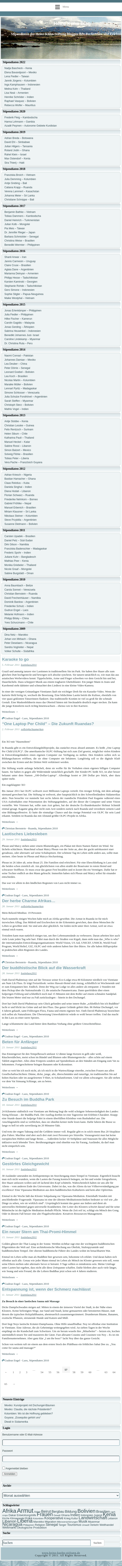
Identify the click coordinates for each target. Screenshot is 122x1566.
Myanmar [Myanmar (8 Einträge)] (94, 1521)
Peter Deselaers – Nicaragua (20, 643)
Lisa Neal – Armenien (16, 92)
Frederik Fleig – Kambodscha (21, 117)
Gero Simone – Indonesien (19, 289)
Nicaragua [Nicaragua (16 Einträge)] (12, 1524)
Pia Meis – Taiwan (14, 228)
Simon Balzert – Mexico (17, 450)
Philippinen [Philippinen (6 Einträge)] (28, 1525)
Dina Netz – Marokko (16, 634)
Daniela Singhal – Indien (18, 487)
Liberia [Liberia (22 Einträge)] (24, 1521)
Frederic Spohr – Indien (17, 552)
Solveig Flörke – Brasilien (18, 454)
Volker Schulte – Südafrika (19, 651)
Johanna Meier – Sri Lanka (19, 195)
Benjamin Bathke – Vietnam (20, 212)
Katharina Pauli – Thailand (19, 437)
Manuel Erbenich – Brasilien (20, 507)
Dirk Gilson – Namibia (16, 544)
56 (58, 1372)
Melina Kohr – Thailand (17, 88)
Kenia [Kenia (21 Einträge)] (109, 1514)
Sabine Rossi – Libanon (17, 445)
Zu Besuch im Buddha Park (28, 1099)
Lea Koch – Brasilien (16, 376)
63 (106, 1372)
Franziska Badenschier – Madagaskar (25, 548)
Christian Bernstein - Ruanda (20, 828)
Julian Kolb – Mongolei (17, 224)
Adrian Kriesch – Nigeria (18, 474)
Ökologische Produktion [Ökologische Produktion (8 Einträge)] (32, 1527)
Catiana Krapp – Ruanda (18, 187)
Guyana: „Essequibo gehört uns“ (22, 1417)
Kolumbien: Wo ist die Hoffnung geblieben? (28, 1413)
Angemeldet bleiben (15, 1468)
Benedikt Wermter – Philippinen (22, 244)
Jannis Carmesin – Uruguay (20, 261)
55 (50, 1372)
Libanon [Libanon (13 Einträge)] (9, 1521)
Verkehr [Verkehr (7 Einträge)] (94, 1524)
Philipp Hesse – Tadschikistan (21, 277)
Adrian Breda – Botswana (18, 138)
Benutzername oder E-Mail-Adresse (22, 1434)
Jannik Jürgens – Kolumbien (20, 80)
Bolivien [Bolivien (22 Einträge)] (87, 1511)
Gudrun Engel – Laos (16, 610)
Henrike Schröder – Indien (19, 97)
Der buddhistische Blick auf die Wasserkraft (44, 968)
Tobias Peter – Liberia (16, 458)
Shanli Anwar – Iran (15, 257)
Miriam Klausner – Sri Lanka (20, 511)
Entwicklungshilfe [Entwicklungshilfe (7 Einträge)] (26, 1515)
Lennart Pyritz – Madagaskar (20, 388)
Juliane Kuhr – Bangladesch (20, 556)
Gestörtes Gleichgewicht (25, 1164)
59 (82, 1372)
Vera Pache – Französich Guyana (23, 462)
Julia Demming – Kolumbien (20, 179)
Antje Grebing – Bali (15, 183)
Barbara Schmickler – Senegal (21, 236)
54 (42, 1372)
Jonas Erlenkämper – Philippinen (22, 310)
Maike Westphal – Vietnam (19, 298)
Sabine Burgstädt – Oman (19, 573)
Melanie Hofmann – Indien (19, 614)
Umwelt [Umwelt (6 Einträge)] (86, 1525)
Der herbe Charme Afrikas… (28, 901)
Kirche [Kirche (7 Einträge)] (5, 1518)
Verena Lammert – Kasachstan (21, 191)
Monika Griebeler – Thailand (20, 565)
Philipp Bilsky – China (16, 618)
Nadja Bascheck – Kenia (18, 68)
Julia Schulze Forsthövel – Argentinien (25, 396)
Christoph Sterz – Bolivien (19, 404)
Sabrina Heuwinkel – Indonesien (22, 330)
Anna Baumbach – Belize (18, 585)
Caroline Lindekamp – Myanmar (22, 339)
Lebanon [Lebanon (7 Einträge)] (113, 1518)
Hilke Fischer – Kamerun (18, 318)
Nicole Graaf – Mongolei (18, 569)
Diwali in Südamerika (16, 1421)
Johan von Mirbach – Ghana (20, 639)
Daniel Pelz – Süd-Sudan (18, 540)
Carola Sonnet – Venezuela (19, 589)
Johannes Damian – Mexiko (20, 359)
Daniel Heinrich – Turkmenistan (22, 220)
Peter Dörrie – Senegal (17, 368)
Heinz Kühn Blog (72, 23)
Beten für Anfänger (20, 1042)
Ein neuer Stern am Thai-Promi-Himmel (39, 1232)
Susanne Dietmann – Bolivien (21, 524)
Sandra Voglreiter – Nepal (18, 647)
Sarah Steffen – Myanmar (18, 400)
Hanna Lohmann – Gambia (19, 121)
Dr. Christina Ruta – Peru (18, 343)
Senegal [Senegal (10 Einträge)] (52, 1524)
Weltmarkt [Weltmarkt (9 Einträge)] (9, 1527)
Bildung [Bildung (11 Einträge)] (71, 1512)
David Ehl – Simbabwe (17, 142)
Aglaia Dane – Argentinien (19, 269)
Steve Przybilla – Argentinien (20, 519)
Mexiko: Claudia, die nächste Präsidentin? (27, 1409)
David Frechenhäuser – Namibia (22, 597)
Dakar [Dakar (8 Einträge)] (12, 1515)
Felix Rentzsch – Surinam (18, 429)
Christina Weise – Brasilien (19, 240)
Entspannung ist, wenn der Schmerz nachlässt (46, 1289)
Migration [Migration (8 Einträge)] (50, 1521)
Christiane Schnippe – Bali (19, 199)
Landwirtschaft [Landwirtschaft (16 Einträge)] (93, 1517)
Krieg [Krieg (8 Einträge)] (67, 1518)
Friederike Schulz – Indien (19, 606)
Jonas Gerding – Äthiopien (19, 326)
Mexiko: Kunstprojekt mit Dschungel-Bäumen (29, 1405)
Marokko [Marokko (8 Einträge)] (38, 1521)
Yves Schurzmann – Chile (18, 622)
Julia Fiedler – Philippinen (18, 314)
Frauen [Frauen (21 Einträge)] (45, 1514)
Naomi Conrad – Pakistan (18, 355)
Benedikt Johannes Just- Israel (21, 335)
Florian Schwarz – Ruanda (19, 495)
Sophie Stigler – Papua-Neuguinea (23, 294)
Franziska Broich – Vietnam (19, 174)
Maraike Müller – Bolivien (18, 384)
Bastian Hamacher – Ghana (20, 478)
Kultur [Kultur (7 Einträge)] (74, 1518)
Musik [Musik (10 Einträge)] (83, 1521)
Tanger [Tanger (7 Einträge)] (62, 1524)
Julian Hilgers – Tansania (18, 146)
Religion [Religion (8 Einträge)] (40, 1524)
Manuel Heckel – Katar (17, 441)
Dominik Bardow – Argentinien (21, 601)
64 (114, 1372)
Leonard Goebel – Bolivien (19, 372)
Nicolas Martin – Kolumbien (19, 380)
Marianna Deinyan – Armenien (21, 273)
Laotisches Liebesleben (24, 834)
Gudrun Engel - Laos (16, 718)
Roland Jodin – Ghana (16, 150)
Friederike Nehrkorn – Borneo (21, 499)
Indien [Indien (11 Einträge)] (75, 1515)
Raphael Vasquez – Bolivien (20, 101)
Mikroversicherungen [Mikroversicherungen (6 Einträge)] (67, 1522)
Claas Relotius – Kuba (16, 483)
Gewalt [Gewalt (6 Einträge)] (57, 1515)
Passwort (7, 1451)
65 (5, 1384)
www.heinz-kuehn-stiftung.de (61, 1552)
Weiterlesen (10, 711)
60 (90, 1372)
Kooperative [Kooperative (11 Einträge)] (53, 1518)
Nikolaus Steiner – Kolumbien (21, 515)
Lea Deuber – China (15, 363)
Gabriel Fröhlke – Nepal (17, 503)
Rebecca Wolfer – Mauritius (19, 105)
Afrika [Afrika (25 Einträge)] (9, 1511)
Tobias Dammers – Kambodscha (22, 216)
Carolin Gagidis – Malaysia (19, 322)
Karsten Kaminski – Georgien (20, 281)
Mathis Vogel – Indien (16, 409)
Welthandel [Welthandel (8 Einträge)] (106, 1524)
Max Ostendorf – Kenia (17, 158)
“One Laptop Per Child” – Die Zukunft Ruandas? (48, 724)
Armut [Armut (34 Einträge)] (25, 1510)
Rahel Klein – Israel (15, 154)
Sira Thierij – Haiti (14, 162)
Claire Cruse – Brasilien (17, 265)
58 (74, 1372)
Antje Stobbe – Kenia (16, 421)
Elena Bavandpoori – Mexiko (20, 72)
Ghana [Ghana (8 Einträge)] (65, 1515)
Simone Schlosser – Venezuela (21, 392)
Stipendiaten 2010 (39, 718)
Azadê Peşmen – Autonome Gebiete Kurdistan (30, 125)
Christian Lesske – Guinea (19, 425)
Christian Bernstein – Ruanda (21, 593)
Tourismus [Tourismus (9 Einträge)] (74, 1524)
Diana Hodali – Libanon (17, 491)
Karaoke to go (15, 659)
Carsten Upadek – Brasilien (19, 536)
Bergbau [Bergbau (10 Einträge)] (58, 1511)
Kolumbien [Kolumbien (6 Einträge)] (38, 1518)
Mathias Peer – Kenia (16, 560)
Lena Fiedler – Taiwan (16, 76)
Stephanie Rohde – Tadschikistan (23, 285)
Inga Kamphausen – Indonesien (22, 84)
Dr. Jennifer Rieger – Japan (19, 232)
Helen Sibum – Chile (15, 433)
